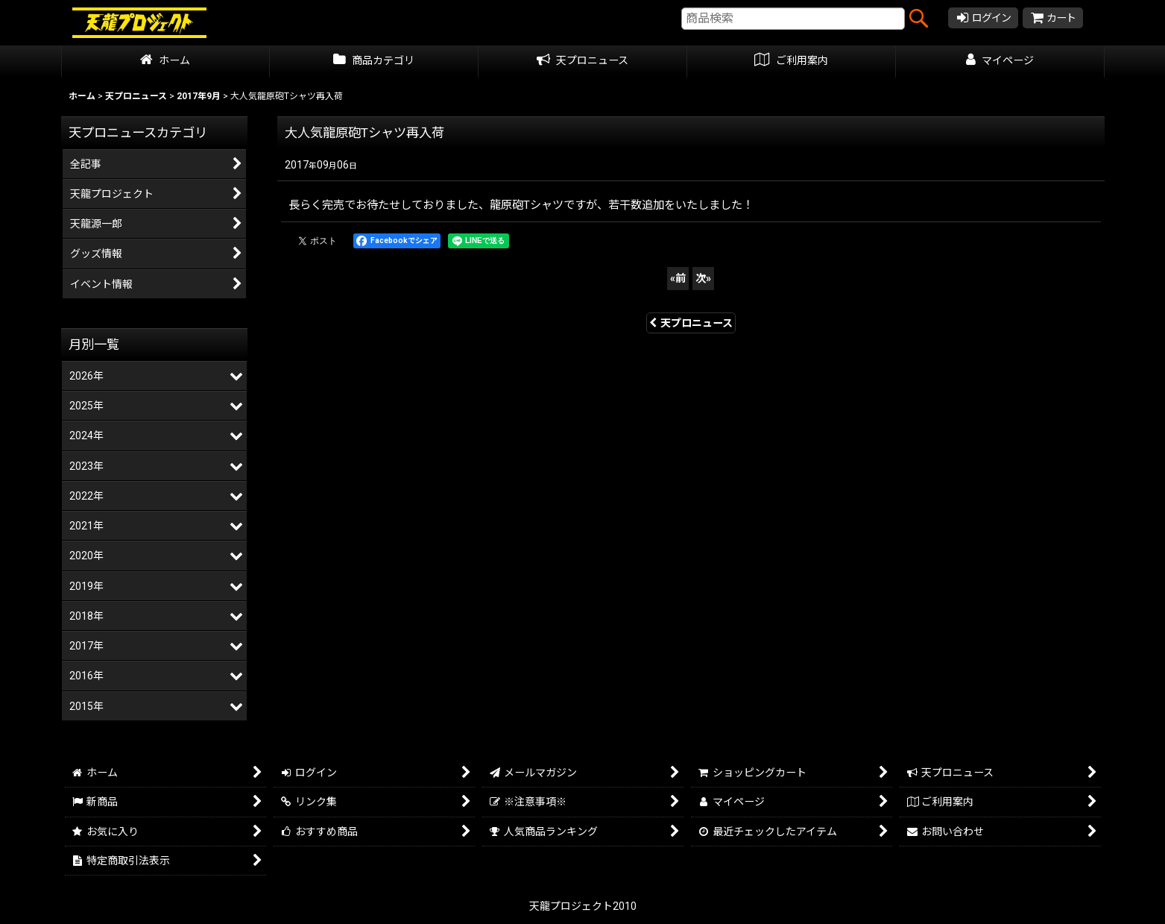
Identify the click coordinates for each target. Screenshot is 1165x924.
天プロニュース (691, 323)
